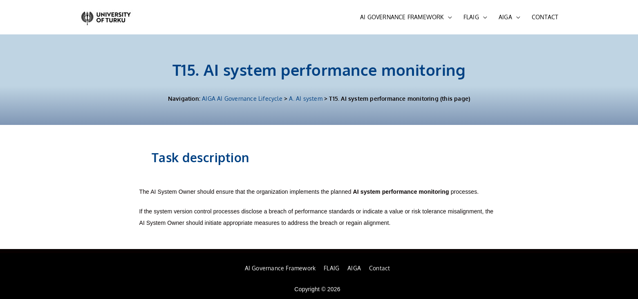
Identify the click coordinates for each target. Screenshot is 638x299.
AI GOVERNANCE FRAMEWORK (402, 17)
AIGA (505, 17)
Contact (379, 268)
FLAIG (471, 17)
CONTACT (545, 17)
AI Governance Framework (280, 268)
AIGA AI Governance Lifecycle (242, 98)
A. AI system (305, 98)
